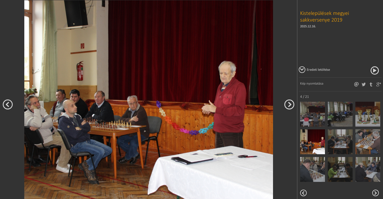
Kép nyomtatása (311, 83)
